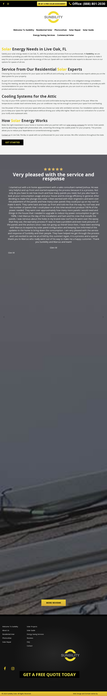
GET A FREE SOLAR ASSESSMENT (51, 4)
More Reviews (53, 602)
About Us (5, 630)
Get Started (12, 142)
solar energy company (75, 125)
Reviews (30, 638)
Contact (29, 646)
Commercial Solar (65, 35)
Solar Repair (75, 30)
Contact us (6, 135)
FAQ (28, 642)
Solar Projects (32, 626)
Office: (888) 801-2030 (87, 4)
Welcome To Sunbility (23, 30)
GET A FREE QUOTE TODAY (49, 674)
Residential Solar (44, 30)
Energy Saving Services (44, 35)
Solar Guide (88, 30)
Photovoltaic (60, 30)
